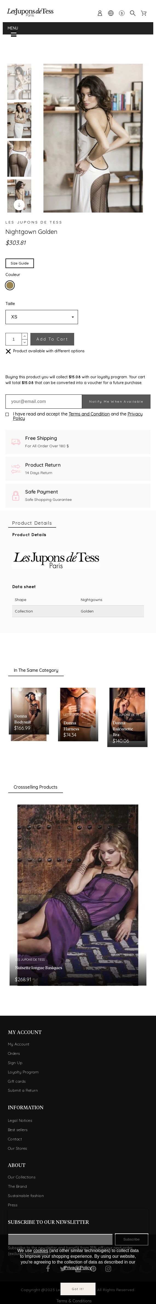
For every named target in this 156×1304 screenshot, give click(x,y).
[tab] (32, 523)
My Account (19, 1044)
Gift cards (17, 1081)
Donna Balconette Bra (123, 729)
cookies (40, 1250)
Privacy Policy (78, 1267)
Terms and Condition (89, 414)
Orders (14, 1053)
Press (13, 1205)
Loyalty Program (23, 1072)
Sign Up (15, 1062)
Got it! (78, 1289)
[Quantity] (13, 339)
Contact (15, 1139)
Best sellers (18, 1129)
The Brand (17, 1186)
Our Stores (17, 1148)
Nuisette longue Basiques (38, 968)
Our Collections (22, 1177)
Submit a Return (23, 1090)
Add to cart (52, 339)
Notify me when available (116, 401)
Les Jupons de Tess (34, 222)
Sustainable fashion (26, 1195)
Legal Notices (20, 1120)
